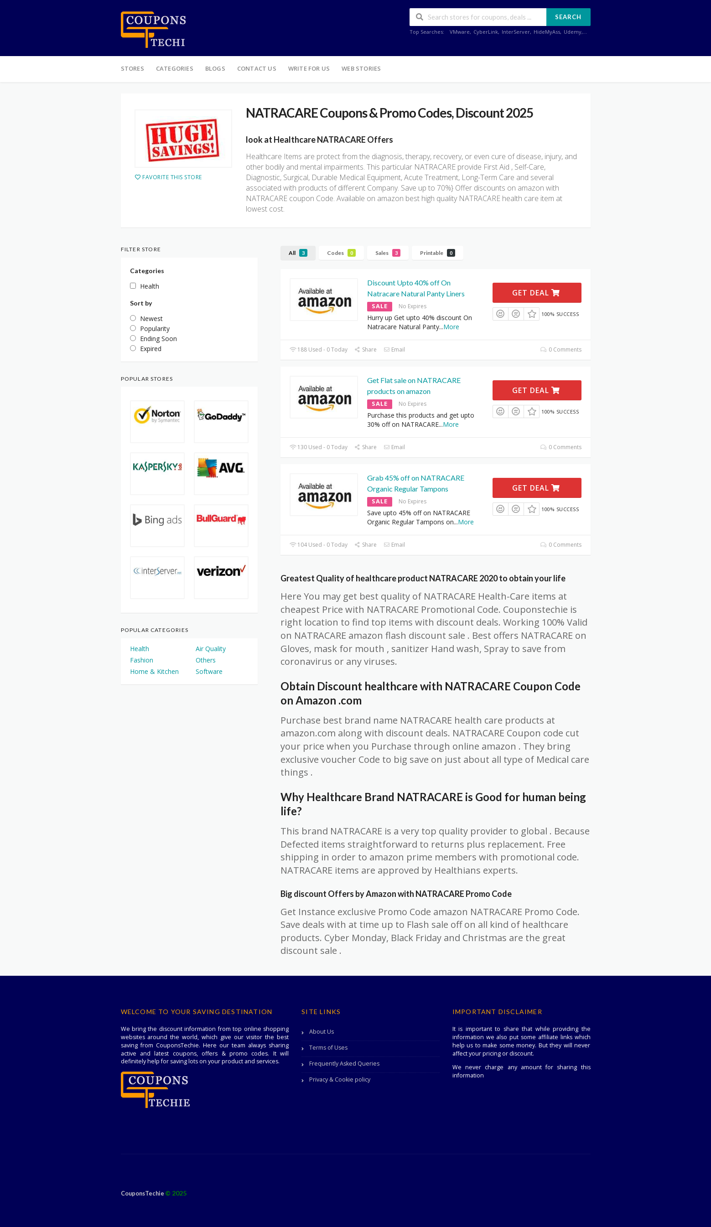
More (451, 326)
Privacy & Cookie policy (339, 1079)
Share (365, 349)
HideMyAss (547, 31)
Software (209, 671)
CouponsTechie (143, 1193)
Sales (387, 253)
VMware (460, 31)
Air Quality (211, 648)
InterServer (516, 31)
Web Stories (361, 68)
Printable (437, 253)
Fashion (141, 660)
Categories (174, 68)
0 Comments (560, 349)
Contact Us (256, 68)
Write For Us (309, 68)
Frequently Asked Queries (344, 1063)
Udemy (572, 31)
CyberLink (485, 31)
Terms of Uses (328, 1047)
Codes (341, 253)
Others (206, 660)
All (298, 253)
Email (394, 349)
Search (568, 17)
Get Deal (536, 293)
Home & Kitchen (154, 671)
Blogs (215, 68)
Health (139, 648)
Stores (132, 68)
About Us (321, 1031)
